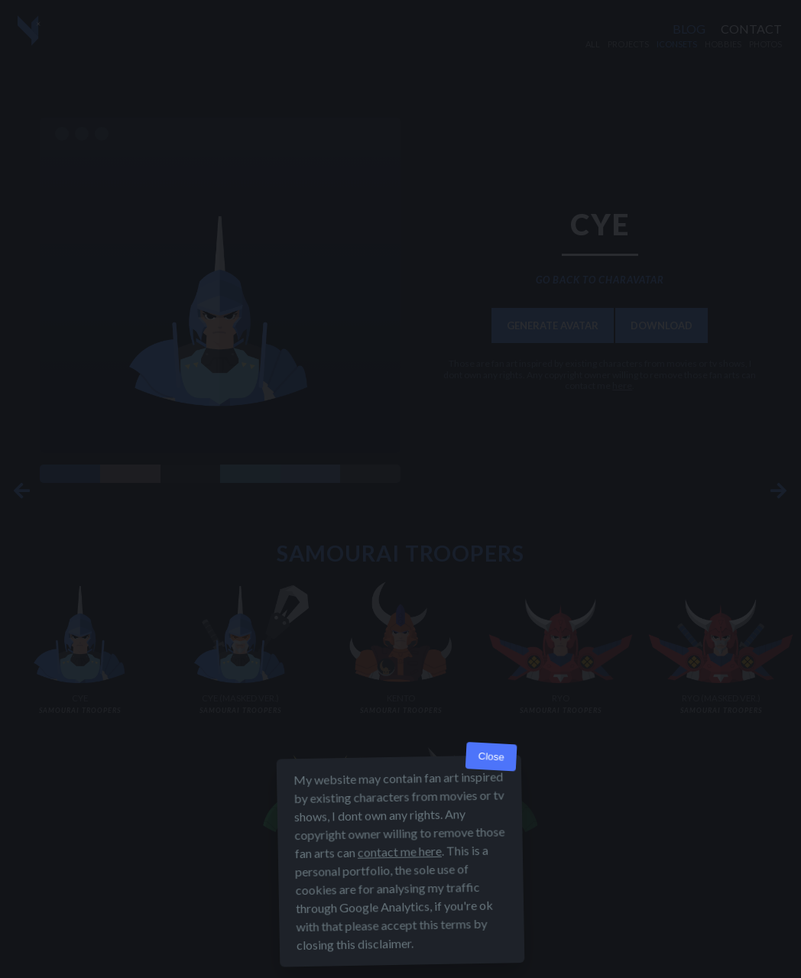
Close (491, 782)
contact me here (400, 878)
